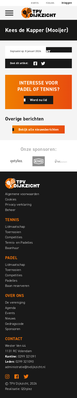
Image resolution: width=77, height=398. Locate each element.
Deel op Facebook (35, 63)
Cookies (10, 199)
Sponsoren (12, 329)
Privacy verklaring (18, 204)
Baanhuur (12, 248)
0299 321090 (25, 361)
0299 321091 (27, 356)
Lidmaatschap (15, 226)
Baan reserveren (17, 286)
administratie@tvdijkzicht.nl (25, 367)
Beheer (10, 210)
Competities (13, 237)
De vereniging (15, 302)
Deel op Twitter (43, 63)
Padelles (11, 280)
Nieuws (50, 3)
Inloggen (67, 3)
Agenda (10, 308)
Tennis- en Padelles (19, 242)
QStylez (26, 389)
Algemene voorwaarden (22, 194)
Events (35, 3)
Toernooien (13, 232)
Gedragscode (14, 324)
